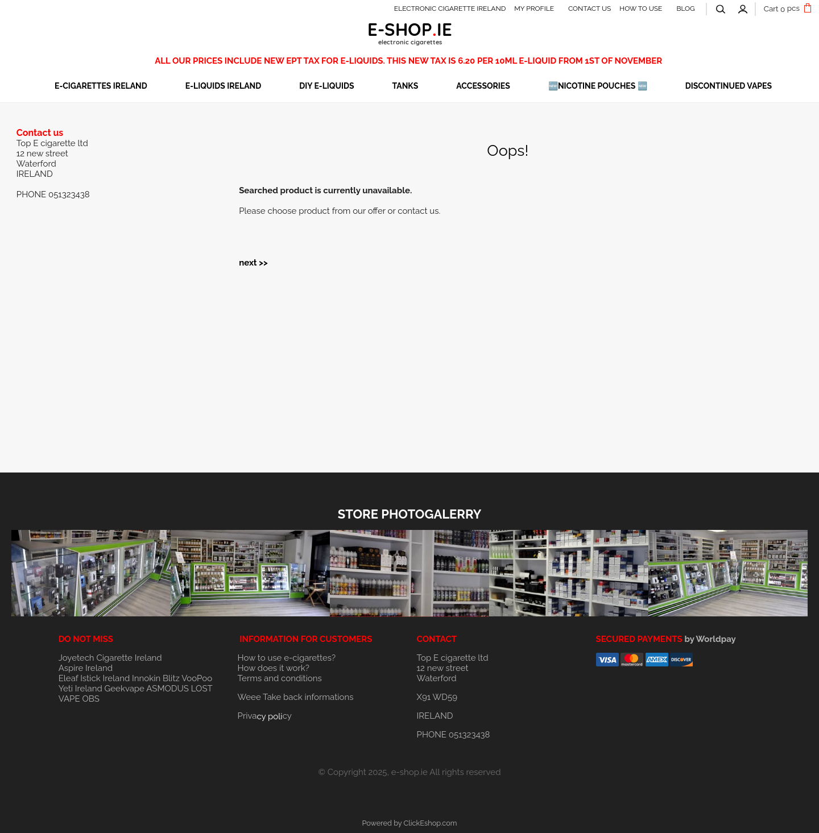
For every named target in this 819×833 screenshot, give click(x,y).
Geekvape (124, 688)
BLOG (685, 9)
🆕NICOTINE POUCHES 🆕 (597, 85)
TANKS (405, 85)
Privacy (265, 716)
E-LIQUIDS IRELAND (223, 85)
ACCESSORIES (483, 85)
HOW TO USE (640, 9)
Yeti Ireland (80, 688)
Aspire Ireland (86, 668)
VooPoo (196, 678)
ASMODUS (167, 688)
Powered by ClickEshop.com (409, 823)
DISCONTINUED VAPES (728, 85)
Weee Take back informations (296, 697)
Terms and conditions (280, 678)
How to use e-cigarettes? (287, 658)
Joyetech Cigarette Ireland (110, 658)
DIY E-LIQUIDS (326, 85)
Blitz (171, 678)
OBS (90, 699)
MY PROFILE (534, 9)
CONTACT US (589, 9)
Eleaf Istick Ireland (95, 678)
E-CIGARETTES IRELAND (101, 85)
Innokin (146, 678)
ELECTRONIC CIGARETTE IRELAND (450, 9)
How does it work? (273, 668)
